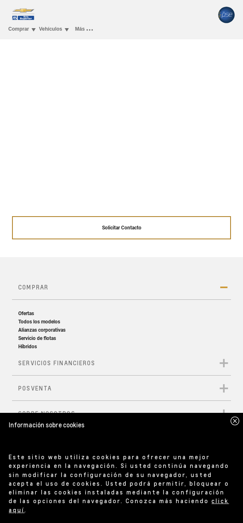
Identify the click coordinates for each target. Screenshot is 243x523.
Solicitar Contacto (121, 228)
